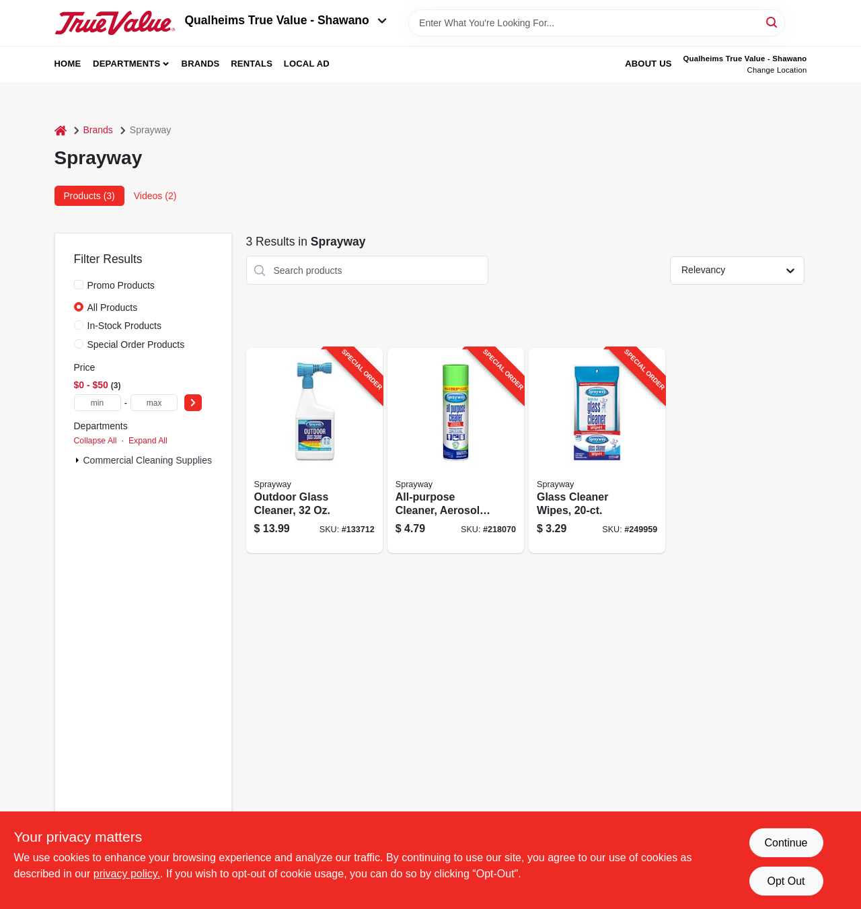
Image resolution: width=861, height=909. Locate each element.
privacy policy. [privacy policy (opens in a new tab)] (126, 873)
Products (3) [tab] (89, 195)
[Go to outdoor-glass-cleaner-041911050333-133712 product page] (314, 450)
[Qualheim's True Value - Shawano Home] (115, 23)
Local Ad (307, 64)
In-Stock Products (124, 325)
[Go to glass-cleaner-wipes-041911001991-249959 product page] (597, 450)
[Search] (772, 22)
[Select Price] (193, 402)
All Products (112, 307)
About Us (648, 64)
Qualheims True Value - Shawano (286, 20)
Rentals (251, 64)
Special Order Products (136, 344)
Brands (201, 64)
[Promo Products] (78, 284)
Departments (126, 64)
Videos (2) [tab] (155, 195)
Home (67, 64)
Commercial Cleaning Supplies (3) (154, 460)
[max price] (154, 402)
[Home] (60, 130)
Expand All (147, 440)
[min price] (97, 402)
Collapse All (95, 440)
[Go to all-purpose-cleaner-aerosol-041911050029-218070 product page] (455, 450)
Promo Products (121, 285)
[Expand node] (77, 460)
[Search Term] (596, 22)
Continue (785, 842)
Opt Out (785, 881)
